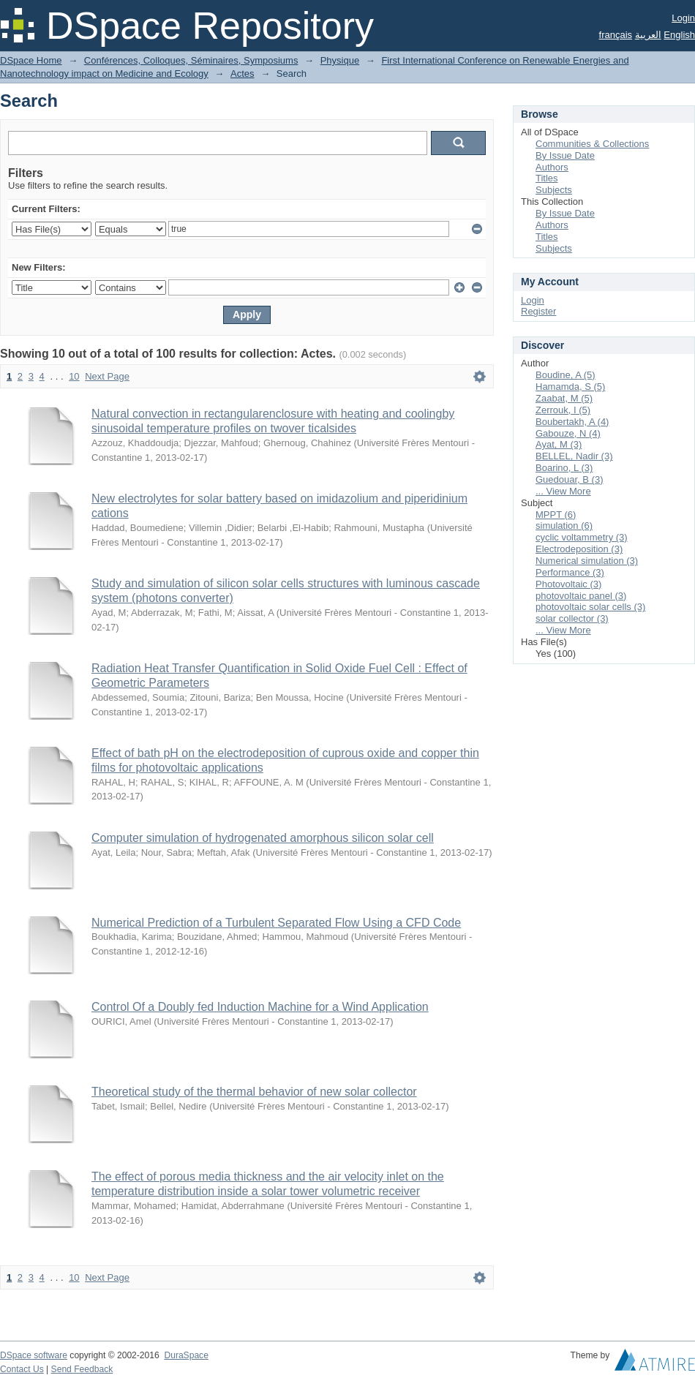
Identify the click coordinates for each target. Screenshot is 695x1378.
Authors (552, 167)
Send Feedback (82, 1369)
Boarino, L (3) (564, 467)
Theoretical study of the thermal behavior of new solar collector (254, 1091)
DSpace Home (31, 60)
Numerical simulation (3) (587, 560)
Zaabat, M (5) (564, 398)
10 (74, 376)
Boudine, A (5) (566, 374)
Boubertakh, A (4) (572, 421)
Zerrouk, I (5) (563, 409)
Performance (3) (570, 572)
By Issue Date (565, 155)
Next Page (107, 376)
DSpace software (33, 1355)
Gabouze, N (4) (568, 433)
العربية (648, 34)
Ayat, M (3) (559, 444)
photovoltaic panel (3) (581, 595)
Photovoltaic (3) (568, 584)
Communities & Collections (592, 143)
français (616, 34)
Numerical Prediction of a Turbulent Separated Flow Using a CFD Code (276, 922)
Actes (242, 73)
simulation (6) (564, 525)
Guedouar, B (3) (570, 479)
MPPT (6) (556, 514)
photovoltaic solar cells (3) (590, 606)
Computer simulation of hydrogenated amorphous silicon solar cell (262, 838)
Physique (339, 60)
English (679, 34)
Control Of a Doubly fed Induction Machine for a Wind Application (260, 1007)
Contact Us (22, 1369)
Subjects (554, 189)
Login (683, 17)
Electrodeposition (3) (579, 548)
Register (538, 311)
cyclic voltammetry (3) (582, 537)
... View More (563, 491)
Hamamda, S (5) (570, 386)
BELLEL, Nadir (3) (574, 456)
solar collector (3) (572, 618)
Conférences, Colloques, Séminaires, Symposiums (191, 60)
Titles (547, 178)
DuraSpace (186, 1355)
